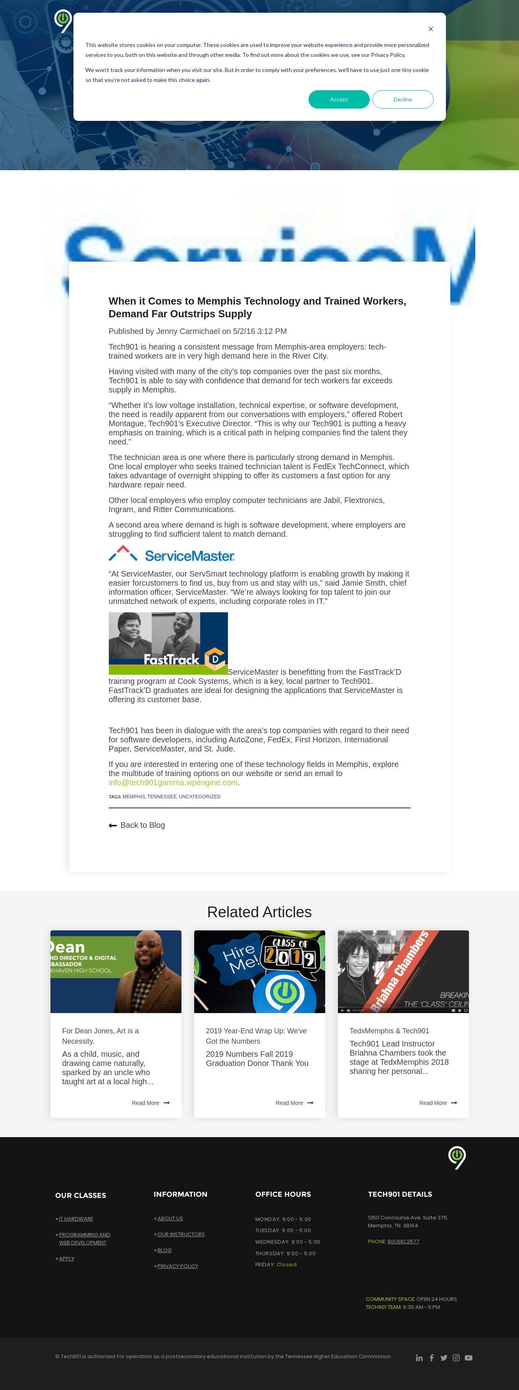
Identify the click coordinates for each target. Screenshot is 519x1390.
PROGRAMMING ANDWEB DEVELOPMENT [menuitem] (84, 1238)
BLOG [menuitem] (165, 1250)
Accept (339, 99)
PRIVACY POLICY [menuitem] (178, 1266)
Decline (403, 99)
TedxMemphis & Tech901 (390, 1031)
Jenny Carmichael (188, 331)
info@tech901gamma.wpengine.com (173, 782)
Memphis (133, 797)
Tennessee (162, 797)
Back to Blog (137, 825)
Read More (150, 1103)
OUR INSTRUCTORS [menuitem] (181, 1234)
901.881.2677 (403, 1241)
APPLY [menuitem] (66, 1258)
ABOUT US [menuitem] (170, 1218)
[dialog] (259, 67)
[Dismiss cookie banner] (431, 30)
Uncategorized (199, 797)
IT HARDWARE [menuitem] (76, 1219)
